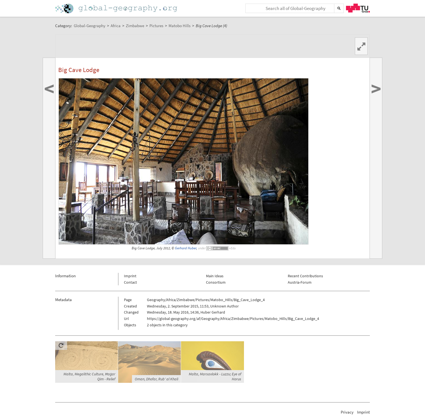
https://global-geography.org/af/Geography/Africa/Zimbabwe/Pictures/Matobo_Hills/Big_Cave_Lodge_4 (233, 318)
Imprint (130, 275)
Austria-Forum (300, 282)
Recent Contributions (305, 275)
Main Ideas (214, 275)
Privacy (347, 412)
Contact (130, 282)
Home (116, 8)
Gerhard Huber (185, 248)
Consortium (216, 282)
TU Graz (358, 8)
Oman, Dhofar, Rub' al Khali (156, 378)
